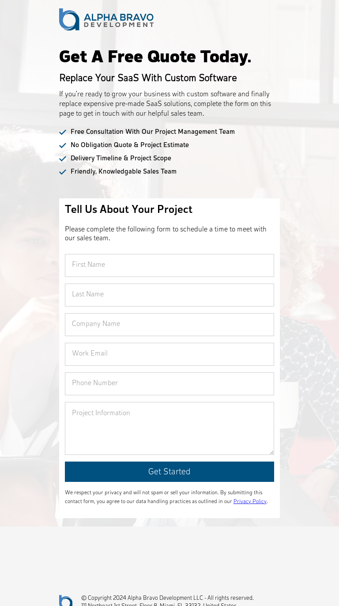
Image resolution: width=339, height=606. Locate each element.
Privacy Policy (250, 501)
